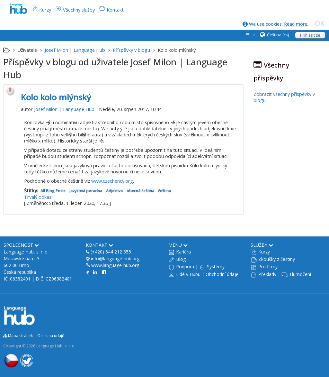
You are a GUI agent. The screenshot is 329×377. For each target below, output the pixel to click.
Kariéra (183, 252)
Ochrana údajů (50, 335)
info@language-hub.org (115, 258)
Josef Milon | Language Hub (64, 109)
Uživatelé (27, 50)
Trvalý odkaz (37, 197)
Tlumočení (300, 274)
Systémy (216, 266)
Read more (295, 24)
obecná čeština (140, 190)
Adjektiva (114, 190)
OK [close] (319, 23)
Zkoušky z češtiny (276, 259)
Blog (181, 259)
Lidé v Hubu (188, 274)
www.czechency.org (112, 181)
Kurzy (264, 252)
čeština (164, 190)
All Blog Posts (53, 190)
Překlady (267, 274)
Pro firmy (268, 266)
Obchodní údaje (222, 274)
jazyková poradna (85, 190)
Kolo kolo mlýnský (56, 97)
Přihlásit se (310, 35)
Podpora (185, 266)
